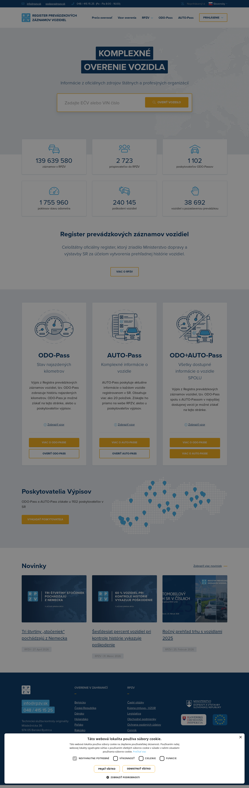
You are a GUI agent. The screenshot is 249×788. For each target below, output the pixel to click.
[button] (124, 777)
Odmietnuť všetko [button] (139, 768)
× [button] (240, 737)
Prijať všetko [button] (107, 768)
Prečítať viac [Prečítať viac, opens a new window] (139, 751)
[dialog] (124, 758)
